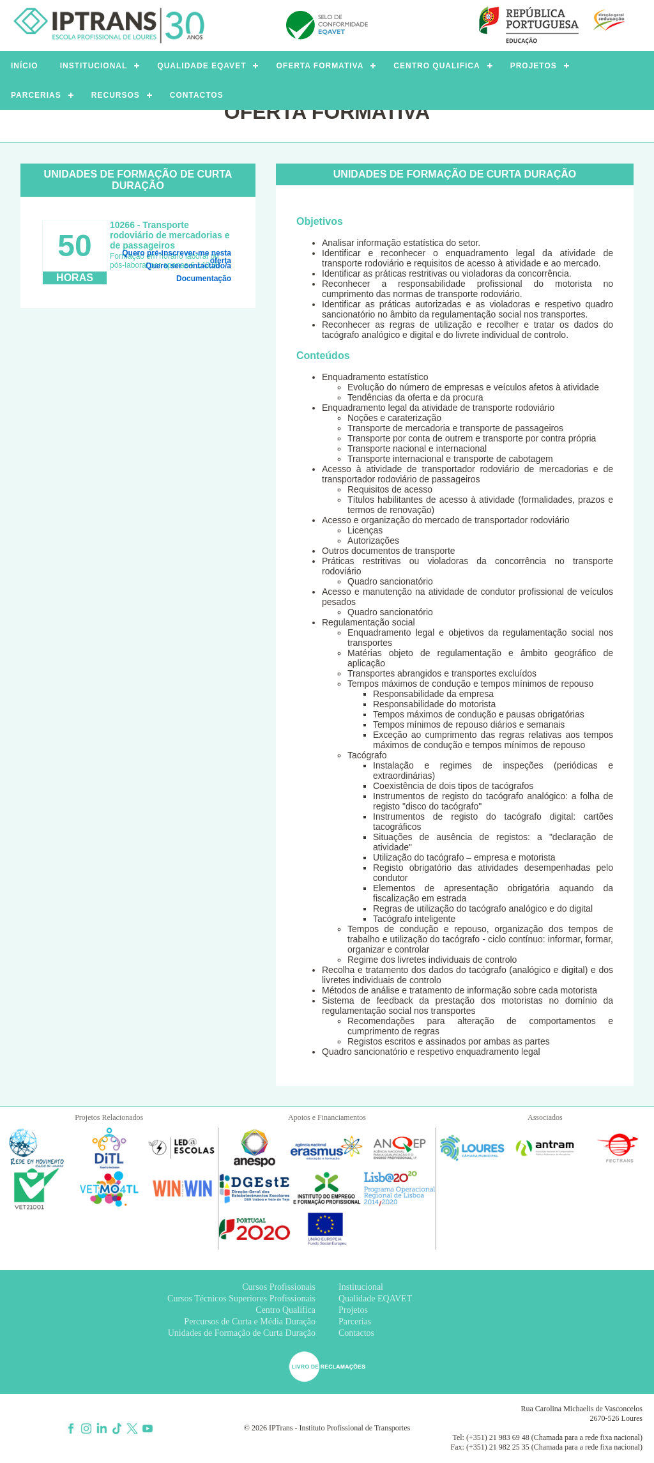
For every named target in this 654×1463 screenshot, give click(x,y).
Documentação (203, 278)
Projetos (353, 1310)
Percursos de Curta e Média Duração (250, 1321)
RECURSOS (115, 95)
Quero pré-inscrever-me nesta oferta (176, 254)
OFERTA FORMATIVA (319, 65)
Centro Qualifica (285, 1310)
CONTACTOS (197, 95)
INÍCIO (24, 65)
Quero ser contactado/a (188, 265)
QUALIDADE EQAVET (201, 65)
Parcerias (354, 1321)
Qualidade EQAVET (375, 1298)
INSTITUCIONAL (94, 65)
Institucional (360, 1287)
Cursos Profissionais (279, 1287)
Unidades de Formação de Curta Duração (242, 1333)
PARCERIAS (36, 95)
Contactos (356, 1333)
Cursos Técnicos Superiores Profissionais (241, 1298)
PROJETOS (533, 65)
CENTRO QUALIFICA (436, 65)
